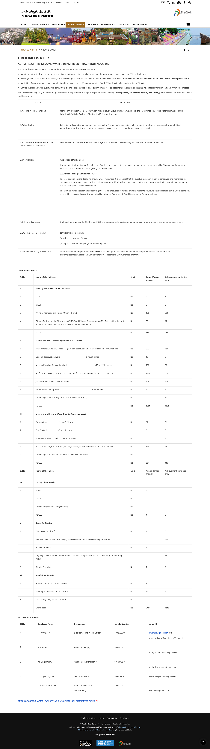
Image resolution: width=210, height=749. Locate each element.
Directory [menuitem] (58, 24)
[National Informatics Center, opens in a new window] (105, 743)
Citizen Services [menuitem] (140, 24)
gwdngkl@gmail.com (158, 632)
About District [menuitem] (40, 24)
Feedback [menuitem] (124, 718)
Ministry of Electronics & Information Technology (96, 730)
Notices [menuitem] (124, 24)
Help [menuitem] (101, 718)
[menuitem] (163, 2)
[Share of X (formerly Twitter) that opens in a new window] (188, 50)
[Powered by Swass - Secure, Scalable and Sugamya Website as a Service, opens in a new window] (85, 743)
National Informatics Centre (129, 727)
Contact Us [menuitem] (112, 718)
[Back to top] (203, 742)
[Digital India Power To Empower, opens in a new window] (125, 743)
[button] (189, 25)
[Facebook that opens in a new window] (184, 50)
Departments (33, 50)
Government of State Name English (65, 2)
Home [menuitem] (23, 24)
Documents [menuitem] (108, 24)
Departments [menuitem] (76, 24)
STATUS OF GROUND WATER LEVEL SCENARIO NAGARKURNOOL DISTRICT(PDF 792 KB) (58, 701)
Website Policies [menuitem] (88, 718)
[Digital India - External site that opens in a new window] (179, 18)
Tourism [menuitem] (92, 24)
